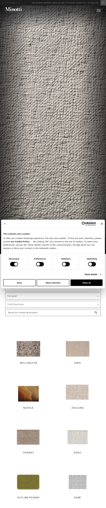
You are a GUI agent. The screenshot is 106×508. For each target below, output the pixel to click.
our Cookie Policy (20, 241)
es (13, 3)
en (3, 3)
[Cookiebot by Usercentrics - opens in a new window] (84, 224)
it (5, 3)
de (8, 3)
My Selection (97, 3)
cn (16, 3)
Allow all (86, 282)
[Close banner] (102, 224)
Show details (91, 274)
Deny (19, 282)
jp (18, 3)
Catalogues (70, 3)
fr (10, 3)
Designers (47, 3)
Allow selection (52, 282)
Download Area (58, 3)
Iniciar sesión (37, 3)
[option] (53, 130)
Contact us (81, 3)
